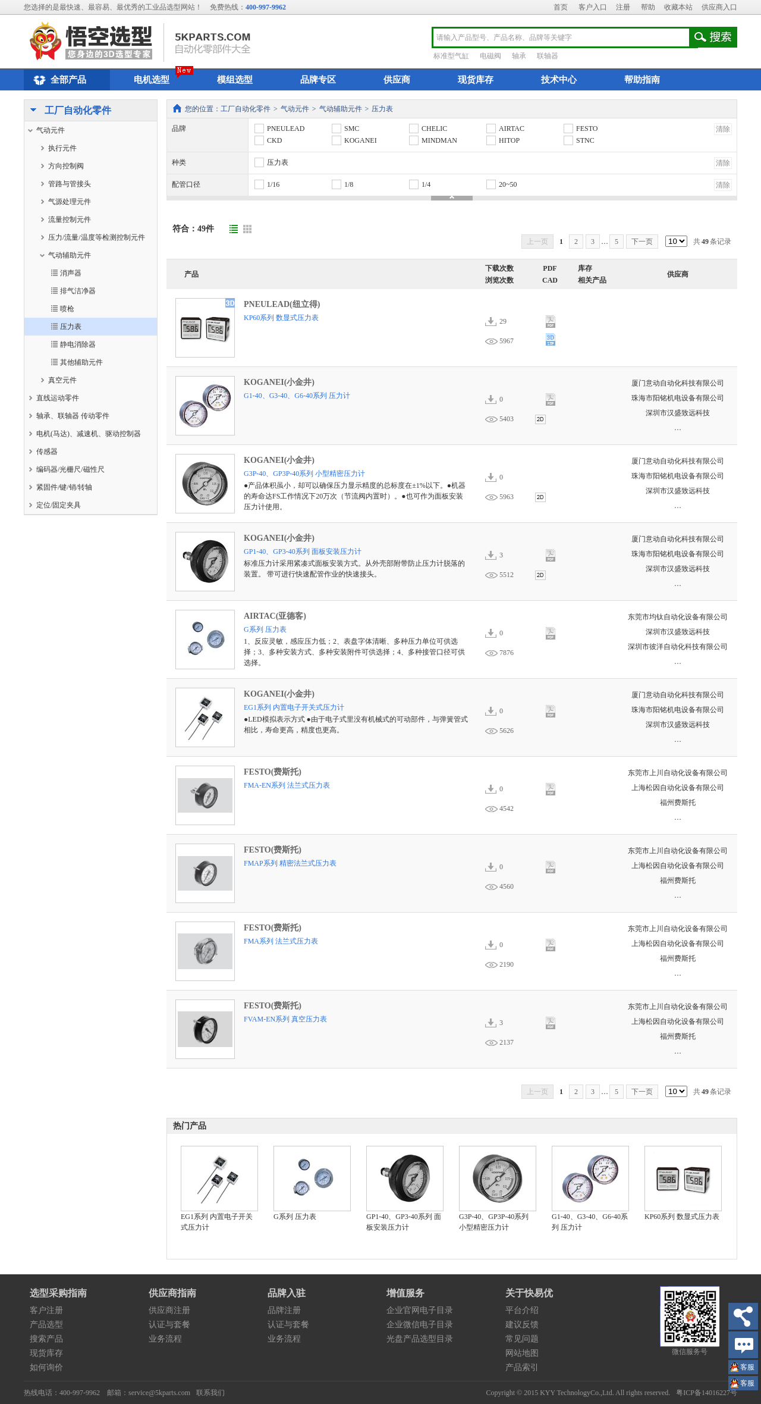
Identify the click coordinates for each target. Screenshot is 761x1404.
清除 (723, 129)
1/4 (419, 184)
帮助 (648, 7)
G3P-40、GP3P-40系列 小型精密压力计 (304, 473)
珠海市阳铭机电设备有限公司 (677, 398)
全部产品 (58, 80)
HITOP (502, 140)
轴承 (519, 56)
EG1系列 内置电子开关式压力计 (294, 707)
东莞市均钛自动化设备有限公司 (678, 617)
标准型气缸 (451, 56)
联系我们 (210, 1393)
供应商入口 (719, 7)
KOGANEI (354, 140)
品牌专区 (318, 79)
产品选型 (46, 1324)
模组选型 (235, 79)
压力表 (382, 109)
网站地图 (522, 1353)
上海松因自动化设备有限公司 (677, 788)
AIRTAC (504, 128)
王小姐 (747, 1368)
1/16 (266, 184)
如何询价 (46, 1367)
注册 (623, 7)
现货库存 (475, 79)
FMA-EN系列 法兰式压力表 (287, 785)
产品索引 (522, 1367)
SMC (345, 128)
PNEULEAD (278, 128)
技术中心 (559, 79)
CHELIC (427, 128)
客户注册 (46, 1310)
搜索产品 (46, 1338)
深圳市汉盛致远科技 (678, 413)
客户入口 (592, 7)
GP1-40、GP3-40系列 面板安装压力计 (302, 551)
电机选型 (151, 79)
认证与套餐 (169, 1324)
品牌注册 (284, 1310)
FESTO (580, 128)
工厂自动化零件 (67, 111)
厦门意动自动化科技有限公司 (677, 383)
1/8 (342, 184)
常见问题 (522, 1338)
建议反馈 (522, 1324)
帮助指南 (642, 79)
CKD (267, 140)
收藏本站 (678, 7)
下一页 (642, 241)
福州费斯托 (678, 802)
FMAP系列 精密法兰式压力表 (290, 863)
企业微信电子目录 (419, 1324)
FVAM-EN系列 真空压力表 (285, 1019)
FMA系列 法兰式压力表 (281, 941)
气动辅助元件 (340, 109)
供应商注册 (169, 1310)
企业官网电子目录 (419, 1310)
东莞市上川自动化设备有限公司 (678, 773)
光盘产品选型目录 (419, 1338)
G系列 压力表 (265, 629)
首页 (561, 7)
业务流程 (165, 1338)
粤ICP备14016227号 (706, 1393)
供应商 (396, 79)
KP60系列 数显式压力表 (281, 318)
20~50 (501, 184)
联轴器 (547, 56)
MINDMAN (432, 140)
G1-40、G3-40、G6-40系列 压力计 (297, 395)
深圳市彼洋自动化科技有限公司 (678, 647)
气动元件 (295, 109)
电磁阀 (490, 56)
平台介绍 (522, 1310)
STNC (578, 140)
